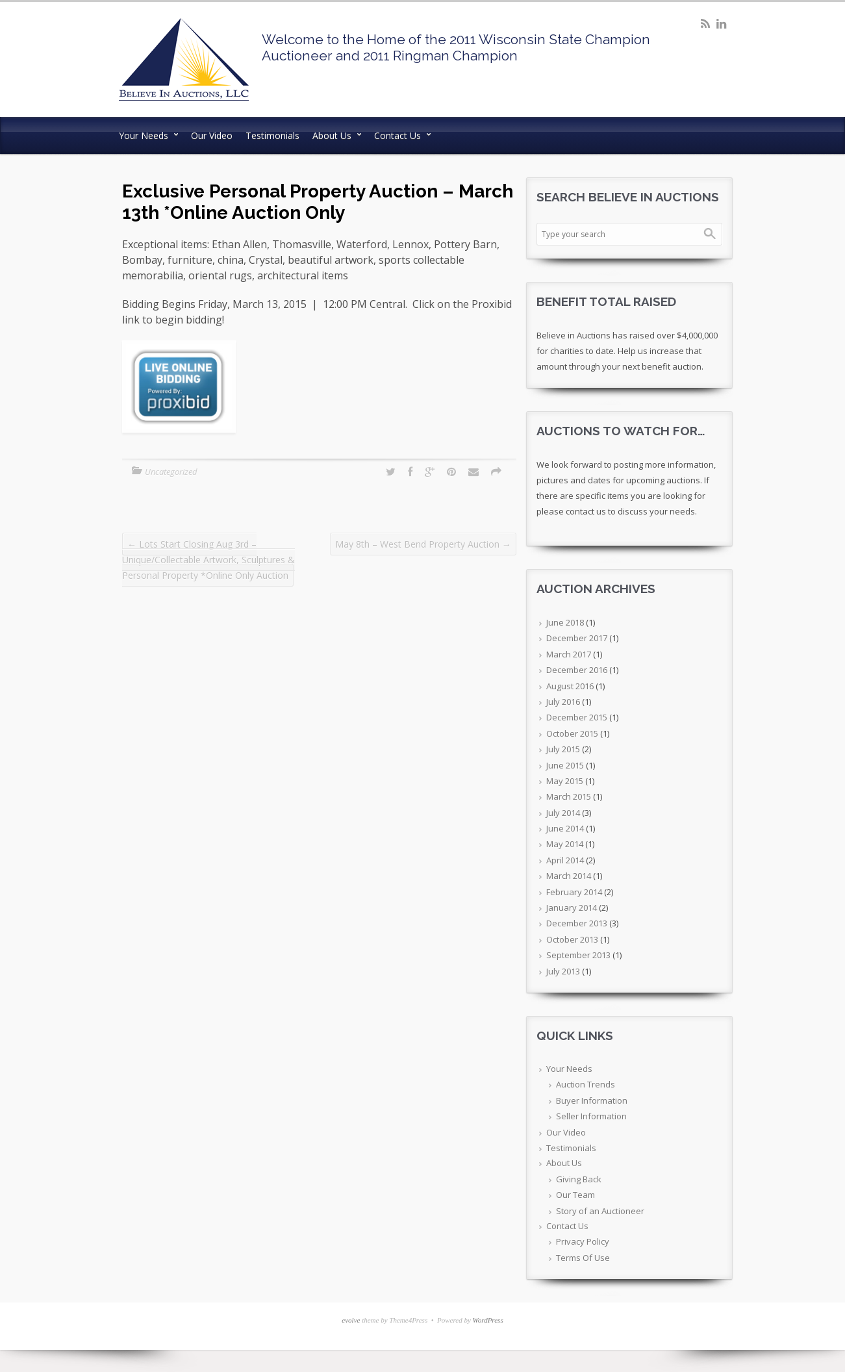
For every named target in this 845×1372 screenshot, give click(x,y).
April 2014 (565, 860)
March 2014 (568, 876)
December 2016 (576, 670)
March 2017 (568, 654)
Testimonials (272, 135)
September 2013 (578, 955)
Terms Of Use (583, 1258)
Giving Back (578, 1179)
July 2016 (563, 701)
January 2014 (571, 907)
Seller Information (591, 1116)
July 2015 (563, 749)
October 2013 (572, 939)
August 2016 (570, 686)
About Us (331, 135)
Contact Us (397, 135)
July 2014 (563, 813)
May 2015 (564, 781)
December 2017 (576, 638)
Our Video (212, 135)
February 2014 (574, 892)
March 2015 (568, 796)
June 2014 (565, 828)
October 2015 (572, 733)
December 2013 (576, 923)
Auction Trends (585, 1084)
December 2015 (576, 717)
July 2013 (563, 971)
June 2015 (565, 765)
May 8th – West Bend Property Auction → (423, 544)
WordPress (488, 1320)
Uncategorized (171, 471)
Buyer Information (591, 1100)
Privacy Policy (582, 1241)
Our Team (575, 1194)
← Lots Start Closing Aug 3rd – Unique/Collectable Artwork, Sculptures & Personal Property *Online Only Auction (208, 559)
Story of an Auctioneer (600, 1211)
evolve (351, 1320)
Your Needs (143, 135)
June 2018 (565, 622)
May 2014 (564, 844)
